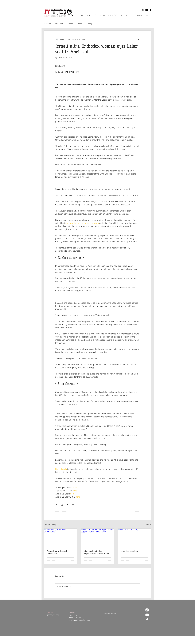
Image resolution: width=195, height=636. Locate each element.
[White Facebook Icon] (147, 620)
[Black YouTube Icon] (146, 10)
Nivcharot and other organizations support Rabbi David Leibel (96, 552)
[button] (148, 24)
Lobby (89, 23)
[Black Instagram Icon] (142, 10)
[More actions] (138, 39)
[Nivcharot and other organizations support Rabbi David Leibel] (97, 538)
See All (148, 524)
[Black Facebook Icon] (150, 10)
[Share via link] (73, 504)
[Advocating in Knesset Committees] (60, 538)
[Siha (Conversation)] (134, 538)
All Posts (47, 23)
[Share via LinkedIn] (67, 504)
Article (70, 23)
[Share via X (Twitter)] (62, 504)
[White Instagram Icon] (147, 610)
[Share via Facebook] (56, 504)
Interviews (59, 23)
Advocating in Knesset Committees (57, 552)
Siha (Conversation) (130, 551)
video (80, 23)
